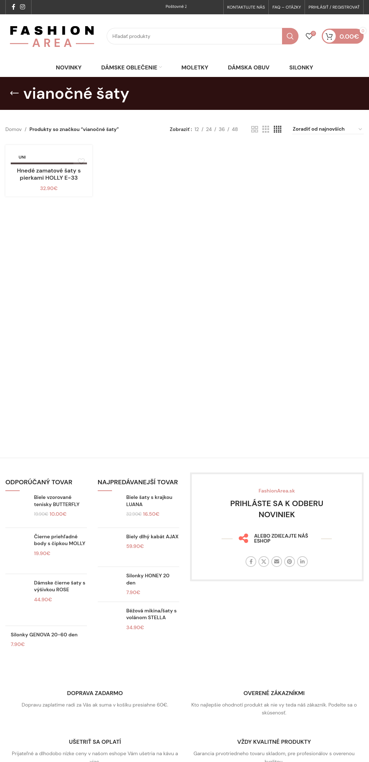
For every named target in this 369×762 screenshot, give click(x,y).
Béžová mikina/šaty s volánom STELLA (151, 624)
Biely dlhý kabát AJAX (152, 547)
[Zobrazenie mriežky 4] (277, 139)
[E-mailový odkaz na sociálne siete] (276, 572)
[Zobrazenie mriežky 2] (254, 139)
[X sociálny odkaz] (263, 572)
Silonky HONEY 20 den (148, 589)
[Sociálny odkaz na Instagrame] (22, 7)
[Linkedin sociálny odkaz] (302, 572)
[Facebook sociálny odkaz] (13, 7)
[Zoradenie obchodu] (328, 140)
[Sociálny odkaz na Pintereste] (289, 572)
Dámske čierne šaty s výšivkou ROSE (59, 596)
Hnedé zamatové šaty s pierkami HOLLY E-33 (49, 185)
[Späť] (14, 104)
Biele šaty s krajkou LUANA (149, 511)
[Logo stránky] (52, 41)
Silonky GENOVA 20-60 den (44, 645)
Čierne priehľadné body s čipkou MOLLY (59, 550)
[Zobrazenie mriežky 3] (265, 139)
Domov (13, 140)
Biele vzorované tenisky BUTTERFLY (56, 511)
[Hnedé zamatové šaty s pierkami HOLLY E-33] (49, 168)
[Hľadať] (202, 42)
